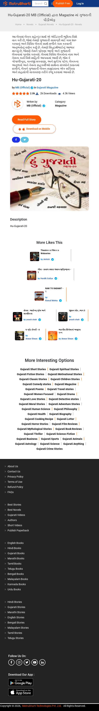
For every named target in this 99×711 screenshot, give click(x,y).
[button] (45, 3)
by (42, 259)
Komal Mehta (53, 300)
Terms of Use (15, 481)
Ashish (48, 259)
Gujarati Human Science (36, 409)
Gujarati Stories (16, 607)
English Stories (16, 617)
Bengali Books (16, 573)
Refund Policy (15, 486)
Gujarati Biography (60, 414)
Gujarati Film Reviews (64, 423)
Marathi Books (16, 558)
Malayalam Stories (18, 627)
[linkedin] (42, 662)
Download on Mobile (34, 128)
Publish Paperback (18, 530)
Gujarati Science (50, 443)
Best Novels (14, 509)
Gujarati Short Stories (33, 369)
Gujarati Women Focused (38, 394)
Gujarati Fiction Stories (30, 374)
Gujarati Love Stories (32, 399)
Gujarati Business (27, 438)
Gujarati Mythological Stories (34, 428)
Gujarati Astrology (25, 443)
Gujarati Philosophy (65, 409)
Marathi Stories (16, 612)
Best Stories (14, 504)
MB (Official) (24, 87)
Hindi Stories (15, 601)
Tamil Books (14, 563)
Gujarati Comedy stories (37, 384)
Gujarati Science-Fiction (60, 433)
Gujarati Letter (65, 418)
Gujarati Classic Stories (33, 379)
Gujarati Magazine (47, 87)
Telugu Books (15, 568)
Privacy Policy (15, 476)
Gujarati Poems (34, 389)
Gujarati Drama (66, 394)
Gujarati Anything (73, 443)
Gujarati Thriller (33, 433)
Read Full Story (27, 119)
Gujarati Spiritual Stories (64, 369)
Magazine (61, 105)
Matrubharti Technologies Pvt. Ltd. (42, 705)
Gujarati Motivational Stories (65, 374)
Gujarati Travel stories (60, 389)
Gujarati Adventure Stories (64, 404)
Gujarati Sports (50, 438)
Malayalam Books (18, 579)
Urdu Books (14, 589)
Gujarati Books (16, 553)
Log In (80, 4)
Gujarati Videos (16, 514)
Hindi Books (14, 548)
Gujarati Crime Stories (49, 448)
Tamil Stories (15, 632)
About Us (13, 466)
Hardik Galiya (48, 278)
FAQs (11, 492)
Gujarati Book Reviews (68, 428)
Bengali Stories (16, 622)
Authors (12, 520)
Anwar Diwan (34, 338)
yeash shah (33, 319)
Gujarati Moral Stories (32, 404)
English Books (16, 542)
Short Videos (15, 525)
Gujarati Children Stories (65, 379)
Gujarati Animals (72, 438)
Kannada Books (17, 584)
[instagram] (19, 662)
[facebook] (11, 662)
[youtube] (34, 662)
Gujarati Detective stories (64, 399)
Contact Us (14, 471)
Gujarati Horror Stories (35, 423)
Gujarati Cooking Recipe (39, 418)
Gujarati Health (37, 414)
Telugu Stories (16, 638)
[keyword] (40, 3)
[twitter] (27, 662)
